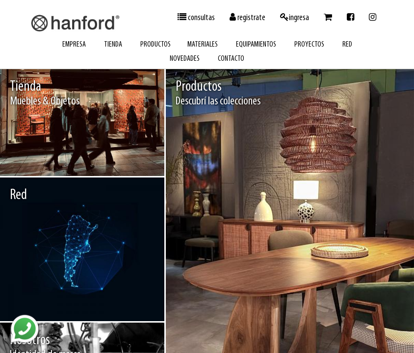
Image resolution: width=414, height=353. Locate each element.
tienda (113, 45)
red (347, 45)
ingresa (294, 18)
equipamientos (256, 45)
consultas (196, 18)
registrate (247, 18)
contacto (231, 59)
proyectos (309, 45)
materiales (202, 45)
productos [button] (155, 45)
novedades (185, 59)
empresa (74, 45)
